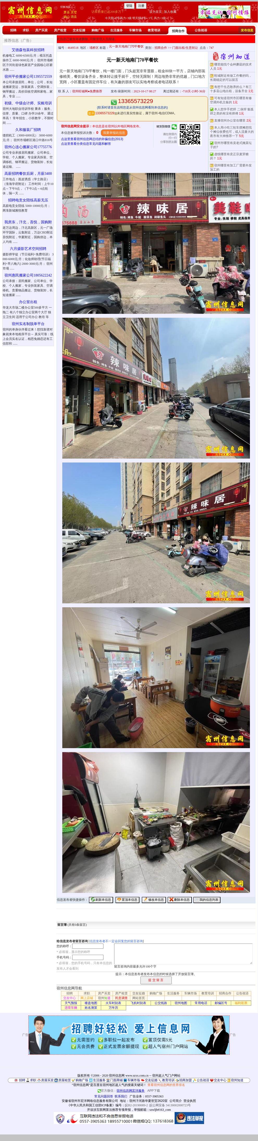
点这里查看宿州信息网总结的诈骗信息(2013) (92, 139)
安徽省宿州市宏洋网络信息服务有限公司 (90, 1101)
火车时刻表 (113, 1003)
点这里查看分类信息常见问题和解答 (86, 144)
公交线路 (161, 1003)
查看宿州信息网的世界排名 (166, 1085)
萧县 (67, 12)
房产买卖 (41, 30)
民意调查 (121, 998)
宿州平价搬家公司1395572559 (28, 77)
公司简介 (175, 1101)
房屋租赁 (64, 1080)
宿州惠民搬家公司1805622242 (28, 275)
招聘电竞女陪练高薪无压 (28, 200)
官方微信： (121, 1090)
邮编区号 (221, 1003)
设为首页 (155, 12)
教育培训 (154, 30)
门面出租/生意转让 (185, 48)
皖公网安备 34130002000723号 (170, 1105)
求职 (26, 30)
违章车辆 (71, 1008)
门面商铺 (116, 1080)
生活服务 (116, 30)
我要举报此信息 (114, 133)
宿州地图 (181, 1003)
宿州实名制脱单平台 (28, 324)
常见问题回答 (103, 1096)
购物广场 (97, 30)
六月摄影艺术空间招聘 (28, 249)
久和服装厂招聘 (28, 130)
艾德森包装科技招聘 (28, 50)
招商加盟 (185, 1080)
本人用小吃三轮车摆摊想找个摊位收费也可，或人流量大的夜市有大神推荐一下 (232, 132)
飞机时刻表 (138, 1003)
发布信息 (247, 30)
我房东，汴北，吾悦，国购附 (28, 222)
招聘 (13, 30)
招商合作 (178, 31)
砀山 (67, 17)
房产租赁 (60, 30)
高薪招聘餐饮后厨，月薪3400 (28, 174)
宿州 (104, 998)
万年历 (113, 1008)
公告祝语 (201, 30)
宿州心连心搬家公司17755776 (28, 147)
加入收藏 (170, 12)
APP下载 (154, 1090)
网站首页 (138, 998)
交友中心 (69, 998)
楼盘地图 (91, 1003)
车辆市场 (135, 30)
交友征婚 (79, 30)
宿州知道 (237, 1080)
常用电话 (201, 1003)
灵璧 (74, 12)
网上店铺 (87, 998)
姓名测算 (91, 1008)
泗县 (74, 17)
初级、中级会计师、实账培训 (28, 103)
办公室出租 (28, 302)
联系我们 (121, 1096)
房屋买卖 (47, 1080)
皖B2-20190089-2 (136, 1105)
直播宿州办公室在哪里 (229, 120)
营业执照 (189, 1101)
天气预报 (71, 1003)
